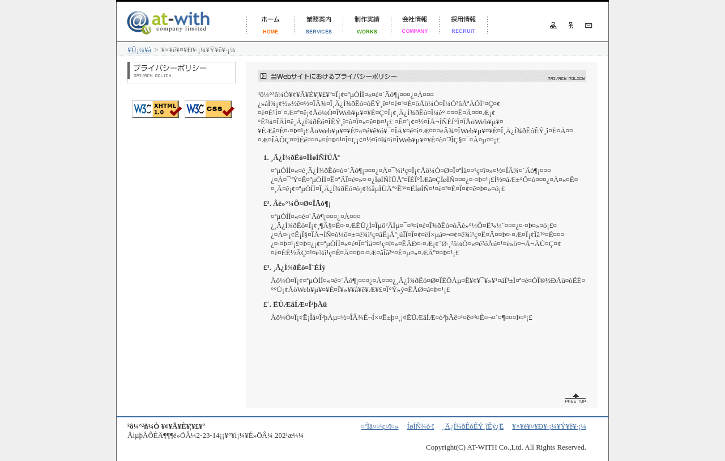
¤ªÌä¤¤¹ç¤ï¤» (380, 426)
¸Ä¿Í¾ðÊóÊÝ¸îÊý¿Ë (473, 426)
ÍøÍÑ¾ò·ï (420, 426)
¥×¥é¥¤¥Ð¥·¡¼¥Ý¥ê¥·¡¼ (549, 426)
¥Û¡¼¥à (139, 49)
